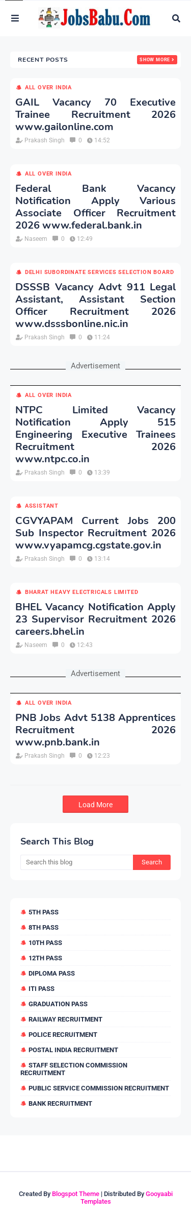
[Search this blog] (76, 862)
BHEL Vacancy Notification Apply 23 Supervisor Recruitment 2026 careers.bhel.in (95, 619)
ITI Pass (41, 988)
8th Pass (44, 927)
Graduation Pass (58, 1004)
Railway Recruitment (65, 1019)
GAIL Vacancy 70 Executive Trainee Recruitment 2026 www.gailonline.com (95, 114)
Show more (155, 59)
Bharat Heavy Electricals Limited (82, 592)
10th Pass (45, 943)
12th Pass (45, 958)
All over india (48, 87)
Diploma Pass (52, 973)
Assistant (42, 506)
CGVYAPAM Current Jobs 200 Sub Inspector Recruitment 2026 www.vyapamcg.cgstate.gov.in (95, 533)
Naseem (35, 238)
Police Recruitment (63, 1034)
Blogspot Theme (75, 1194)
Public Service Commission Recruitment (99, 1088)
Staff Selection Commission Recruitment (73, 1069)
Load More (95, 805)
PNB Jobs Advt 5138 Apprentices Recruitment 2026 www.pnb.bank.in (95, 730)
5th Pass (44, 912)
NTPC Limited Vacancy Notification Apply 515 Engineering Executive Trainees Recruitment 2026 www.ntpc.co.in (95, 434)
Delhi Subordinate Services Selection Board (99, 272)
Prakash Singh (44, 140)
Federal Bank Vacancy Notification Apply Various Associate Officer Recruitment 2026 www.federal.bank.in (95, 207)
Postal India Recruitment (73, 1050)
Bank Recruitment (60, 1103)
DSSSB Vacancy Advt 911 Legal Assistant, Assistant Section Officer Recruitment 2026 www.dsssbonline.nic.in (95, 305)
